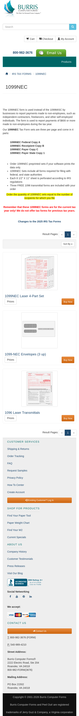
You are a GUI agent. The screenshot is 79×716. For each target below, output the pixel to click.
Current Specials (16, 537)
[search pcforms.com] (72, 27)
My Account (66, 38)
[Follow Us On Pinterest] (23, 596)
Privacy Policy (15, 477)
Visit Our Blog (15, 573)
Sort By (67, 244)
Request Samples (17, 470)
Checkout (46, 38)
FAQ (9, 463)
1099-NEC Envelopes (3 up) (25, 354)
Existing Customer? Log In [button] (39, 500)
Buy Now (68, 302)
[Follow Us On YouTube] (16, 596)
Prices (10, 301)
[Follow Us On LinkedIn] (30, 596)
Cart (30, 38)
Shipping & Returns (18, 448)
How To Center (15, 485)
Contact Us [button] (39, 631)
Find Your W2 (14, 530)
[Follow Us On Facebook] (10, 596)
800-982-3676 (23, 52)
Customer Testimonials (20, 558)
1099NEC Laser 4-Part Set (24, 296)
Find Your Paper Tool (19, 515)
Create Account (16, 492)
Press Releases (16, 566)
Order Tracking (15, 456)
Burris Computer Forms (53, 697)
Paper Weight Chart (18, 522)
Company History (17, 551)
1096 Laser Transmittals (22, 412)
